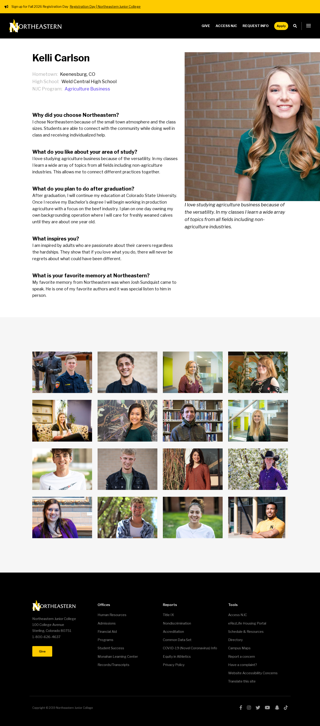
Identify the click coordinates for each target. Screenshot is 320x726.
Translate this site (242, 681)
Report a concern (241, 657)
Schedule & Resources (246, 632)
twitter (258, 707)
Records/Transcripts (113, 665)
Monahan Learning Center (118, 657)
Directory (235, 640)
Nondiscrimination (177, 623)
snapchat (277, 707)
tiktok (286, 707)
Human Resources (112, 615)
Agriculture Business (87, 89)
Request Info (256, 26)
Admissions (107, 623)
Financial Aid (107, 632)
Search (296, 26)
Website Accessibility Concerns (253, 673)
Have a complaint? (242, 665)
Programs (105, 640)
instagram (249, 707)
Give (206, 26)
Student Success (111, 648)
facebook (240, 707)
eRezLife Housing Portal (247, 623)
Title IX (168, 615)
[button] (308, 26)
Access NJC (226, 26)
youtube (267, 707)
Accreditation (173, 632)
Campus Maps (239, 648)
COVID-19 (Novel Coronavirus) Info (190, 648)
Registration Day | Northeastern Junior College (105, 6)
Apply (281, 26)
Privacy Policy (174, 665)
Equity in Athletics (177, 657)
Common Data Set (177, 640)
